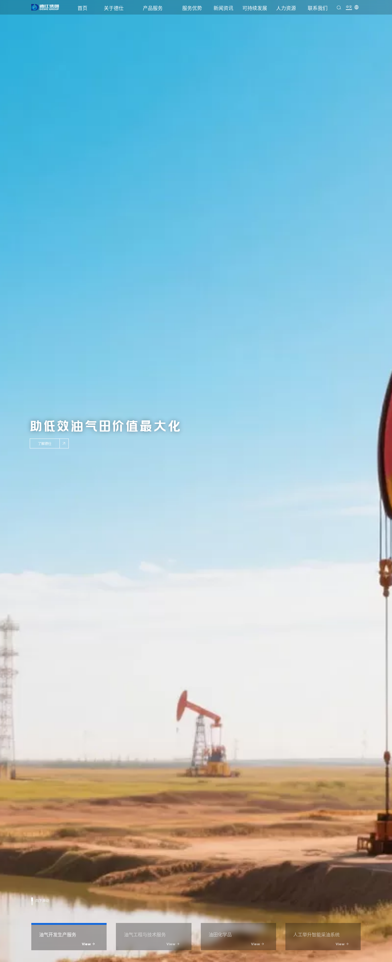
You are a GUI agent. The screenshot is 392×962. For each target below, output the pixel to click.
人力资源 (286, 8)
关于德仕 (114, 8)
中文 (349, 6)
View (88, 944)
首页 (82, 8)
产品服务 (153, 8)
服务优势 (192, 8)
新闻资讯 (223, 8)
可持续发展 (254, 8)
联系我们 (318, 8)
